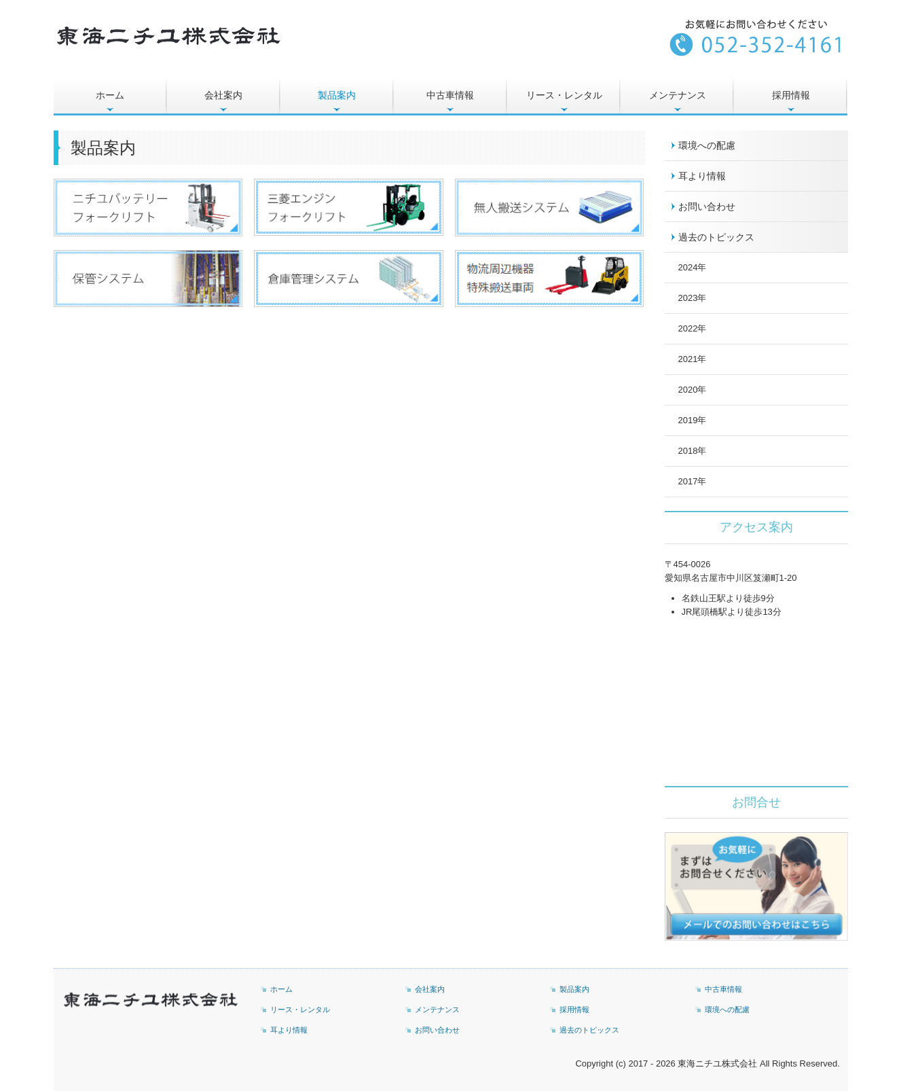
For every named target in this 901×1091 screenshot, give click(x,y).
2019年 (692, 420)
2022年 (692, 328)
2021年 (692, 359)
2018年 (692, 451)
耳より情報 (702, 176)
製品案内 (337, 95)
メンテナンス (677, 95)
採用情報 (791, 95)
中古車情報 (450, 95)
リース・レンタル (564, 95)
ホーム (110, 95)
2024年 (692, 267)
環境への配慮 (706, 145)
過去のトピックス (716, 237)
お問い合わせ (706, 206)
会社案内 (223, 95)
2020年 (692, 389)
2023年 (692, 298)
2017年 (692, 481)
